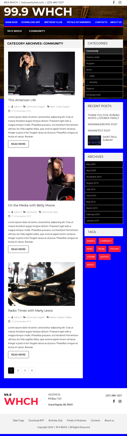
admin (17, 107)
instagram (120, 2)
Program (41, 107)
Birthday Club (53, 22)
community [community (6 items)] (106, 241)
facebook (114, 2)
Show (89, 69)
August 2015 (92, 183)
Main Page (11, 22)
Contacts (101, 22)
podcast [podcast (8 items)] (114, 249)
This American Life (22, 100)
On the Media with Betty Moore (31, 206)
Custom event (92, 57)
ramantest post (99, 130)
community (47, 213)
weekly (69, 319)
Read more (19, 144)
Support (41, 319)
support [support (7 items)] (104, 257)
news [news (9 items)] (89, 249)
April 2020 (91, 170)
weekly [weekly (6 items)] (90, 265)
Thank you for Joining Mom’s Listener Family (104, 117)
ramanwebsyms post (102, 124)
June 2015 (91, 195)
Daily (92, 76)
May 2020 (90, 164)
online (59, 107)
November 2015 (93, 177)
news (52, 107)
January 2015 (92, 220)
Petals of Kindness (79, 22)
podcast (53, 319)
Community (31, 107)
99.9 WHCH (38, 11)
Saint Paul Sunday (110, 138)
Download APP (30, 22)
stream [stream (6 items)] (91, 257)
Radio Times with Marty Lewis (30, 312)
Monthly (93, 82)
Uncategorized (93, 95)
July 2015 (90, 189)
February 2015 (93, 214)
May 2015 (90, 202)
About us (116, 22)
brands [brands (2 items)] (91, 241)
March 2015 (91, 208)
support (66, 107)
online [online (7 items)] (101, 249)
